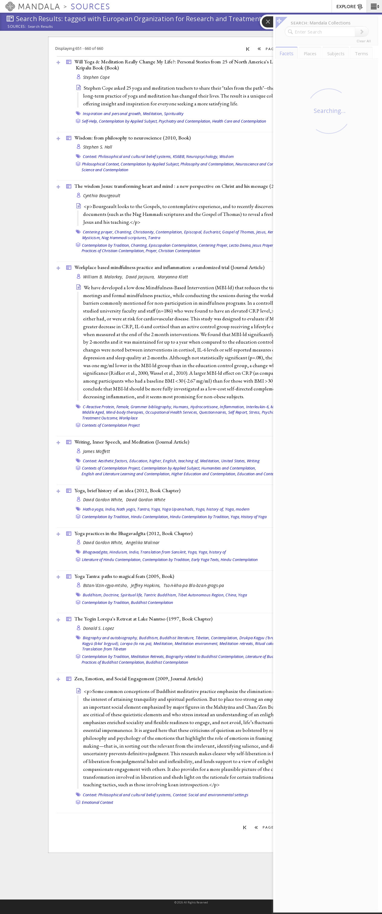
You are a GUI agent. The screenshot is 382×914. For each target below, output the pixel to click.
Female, (123, 406)
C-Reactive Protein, (99, 406)
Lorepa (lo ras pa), (136, 643)
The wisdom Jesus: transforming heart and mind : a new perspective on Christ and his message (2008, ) (185, 186)
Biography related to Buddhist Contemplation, (205, 656)
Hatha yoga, (93, 509)
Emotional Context (97, 802)
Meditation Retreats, (148, 656)
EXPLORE (349, 7)
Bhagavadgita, (95, 552)
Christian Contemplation (179, 250)
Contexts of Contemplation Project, (111, 468)
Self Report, (238, 412)
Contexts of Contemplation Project (111, 425)
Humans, (181, 406)
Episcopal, (193, 232)
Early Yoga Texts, (205, 559)
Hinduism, (118, 552)
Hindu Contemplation (239, 559)
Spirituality (173, 113)
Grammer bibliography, (151, 406)
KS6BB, (179, 156)
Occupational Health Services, (171, 412)
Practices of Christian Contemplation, (113, 250)
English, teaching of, (181, 460)
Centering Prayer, (213, 245)
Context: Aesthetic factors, (105, 460)
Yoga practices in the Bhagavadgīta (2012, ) (133, 533)
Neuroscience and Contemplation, (264, 164)
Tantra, (143, 509)
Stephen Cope (96, 77)
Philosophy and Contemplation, (207, 164)
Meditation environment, (197, 643)
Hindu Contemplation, (150, 516)
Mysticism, (91, 237)
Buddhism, (92, 595)
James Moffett (96, 451)
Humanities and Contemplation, (228, 468)
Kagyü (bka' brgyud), (100, 643)
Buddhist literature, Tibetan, (185, 637)
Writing (253, 460)
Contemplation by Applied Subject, (128, 121)
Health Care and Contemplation (239, 121)
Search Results (40, 26)
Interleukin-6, (258, 406)
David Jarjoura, (141, 277)
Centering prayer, (98, 232)
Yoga (242, 595)
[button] (374, 6)
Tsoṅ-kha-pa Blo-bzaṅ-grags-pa (193, 585)
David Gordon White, (104, 499)
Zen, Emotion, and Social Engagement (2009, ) (138, 678)
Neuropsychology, (202, 156)
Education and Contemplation (263, 473)
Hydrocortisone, (204, 406)
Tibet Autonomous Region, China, (207, 595)
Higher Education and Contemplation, (203, 473)
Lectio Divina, (240, 245)
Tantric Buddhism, (160, 595)
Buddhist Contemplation (152, 602)
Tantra (154, 237)
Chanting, (123, 232)
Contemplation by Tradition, (106, 245)
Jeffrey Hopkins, (146, 585)
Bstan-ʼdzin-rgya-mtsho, (106, 585)
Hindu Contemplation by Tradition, (200, 516)
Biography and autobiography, (110, 637)
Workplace (128, 418)
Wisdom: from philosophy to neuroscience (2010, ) (132, 137)
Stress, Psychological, (268, 412)
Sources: (17, 27)
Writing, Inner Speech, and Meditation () (131, 441)
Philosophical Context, (101, 164)
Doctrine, (111, 595)
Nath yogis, (126, 509)
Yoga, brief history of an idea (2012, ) (127, 490)
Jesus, (261, 232)
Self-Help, (90, 121)
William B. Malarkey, (104, 277)
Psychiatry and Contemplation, (185, 121)
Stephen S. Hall (97, 147)
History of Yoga (254, 516)
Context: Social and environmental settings (211, 794)
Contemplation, (169, 232)
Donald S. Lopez (98, 628)
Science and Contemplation (105, 169)
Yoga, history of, (210, 509)
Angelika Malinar (142, 542)
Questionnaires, (213, 412)
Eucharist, (212, 232)
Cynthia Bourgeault (102, 195)
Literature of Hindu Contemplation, (111, 559)
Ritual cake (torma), (272, 643)
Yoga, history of (212, 552)
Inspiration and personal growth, (112, 113)
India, (110, 509)
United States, (233, 460)
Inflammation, (232, 406)
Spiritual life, (132, 595)
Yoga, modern (237, 509)
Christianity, (144, 232)
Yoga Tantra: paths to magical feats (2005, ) (124, 576)
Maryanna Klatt (173, 277)
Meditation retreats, (236, 643)
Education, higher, (145, 460)
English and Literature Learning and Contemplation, (126, 473)
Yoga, (156, 509)
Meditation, (153, 113)
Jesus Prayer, (263, 245)
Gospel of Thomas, (238, 232)
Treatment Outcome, (100, 418)
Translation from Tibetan (104, 649)
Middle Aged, (93, 412)
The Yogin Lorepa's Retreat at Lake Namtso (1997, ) (143, 618)
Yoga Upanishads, (178, 509)
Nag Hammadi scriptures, (124, 237)
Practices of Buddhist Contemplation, (113, 662)
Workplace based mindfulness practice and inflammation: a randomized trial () (169, 267)
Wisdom (226, 156)
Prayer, (151, 250)
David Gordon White (145, 499)
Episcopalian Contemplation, (173, 245)
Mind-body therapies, (125, 412)
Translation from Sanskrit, (163, 552)
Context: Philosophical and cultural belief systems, (127, 156)
